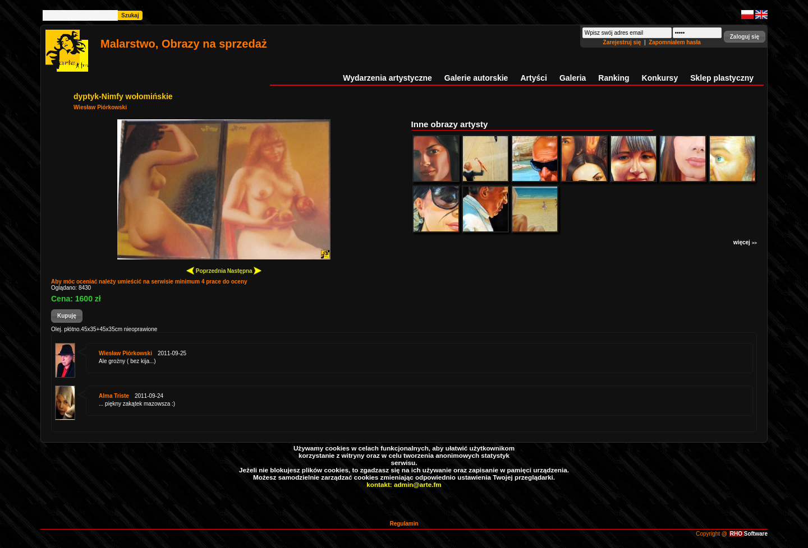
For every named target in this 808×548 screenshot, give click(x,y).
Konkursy (660, 77)
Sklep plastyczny (722, 77)
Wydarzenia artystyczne (387, 77)
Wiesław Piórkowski (100, 107)
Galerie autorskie (476, 77)
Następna (244, 270)
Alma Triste (114, 396)
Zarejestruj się (623, 42)
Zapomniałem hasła (675, 42)
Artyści (533, 77)
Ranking (613, 77)
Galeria (572, 77)
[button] (744, 37)
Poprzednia (206, 270)
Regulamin (403, 524)
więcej (745, 242)
